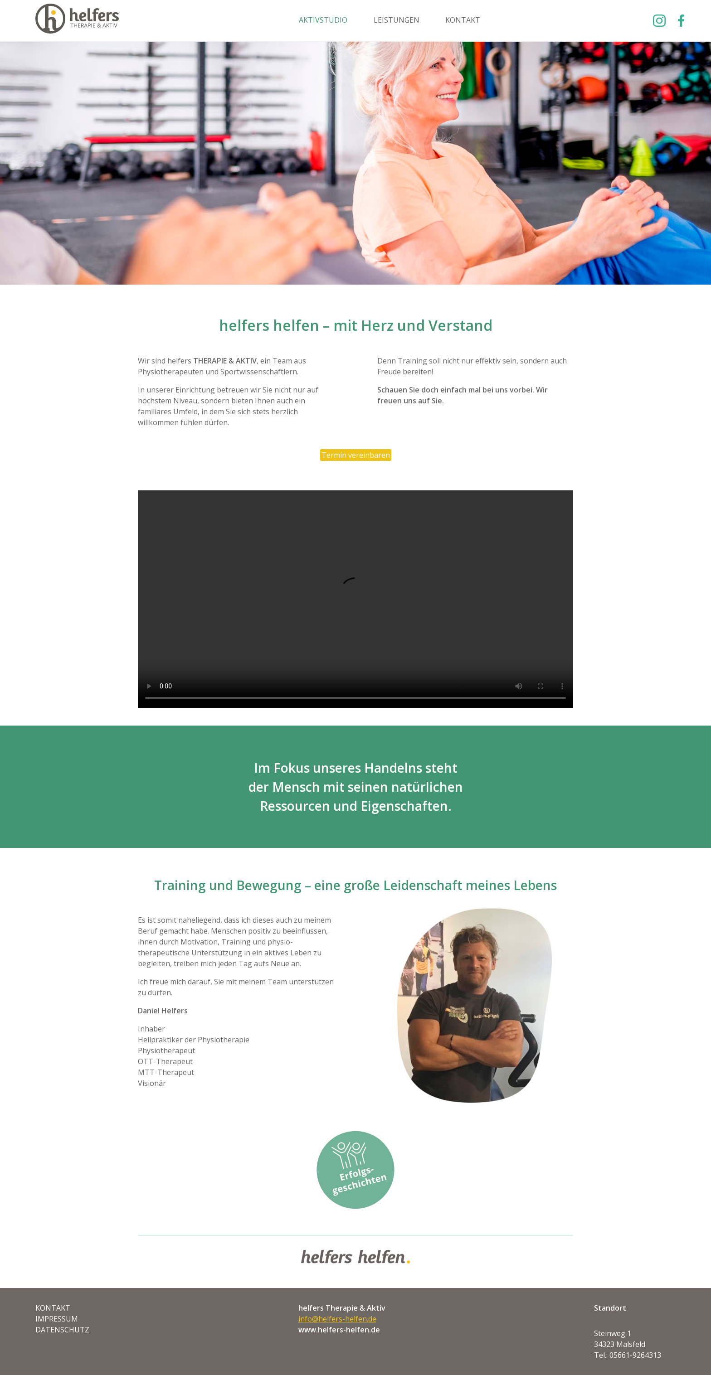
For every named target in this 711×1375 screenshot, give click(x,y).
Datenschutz (62, 1330)
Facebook (679, 21)
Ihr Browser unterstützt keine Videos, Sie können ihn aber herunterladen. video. (355, 599)
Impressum (56, 1319)
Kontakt (462, 20)
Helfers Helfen (77, 21)
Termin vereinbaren (355, 455)
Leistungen (396, 20)
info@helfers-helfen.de (337, 1319)
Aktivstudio (323, 20)
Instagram (659, 21)
